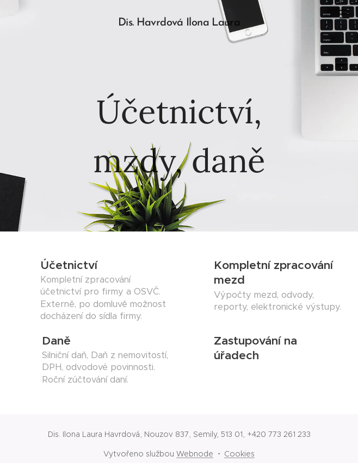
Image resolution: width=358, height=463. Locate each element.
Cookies (239, 454)
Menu (344, 14)
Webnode (194, 454)
